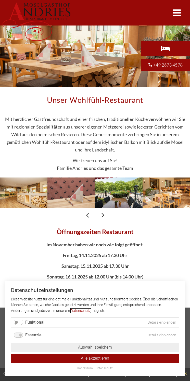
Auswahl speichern (95, 347)
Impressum (85, 368)
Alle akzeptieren (95, 358)
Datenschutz (81, 311)
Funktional (34, 322)
